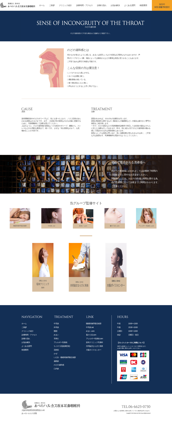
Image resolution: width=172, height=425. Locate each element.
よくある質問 (129, 5)
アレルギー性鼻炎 (60, 349)
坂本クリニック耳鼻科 (94, 349)
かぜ (55, 360)
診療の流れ (101, 5)
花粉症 (56, 356)
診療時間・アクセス (84, 5)
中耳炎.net (90, 334)
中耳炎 (56, 330)
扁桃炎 (56, 367)
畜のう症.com (91, 341)
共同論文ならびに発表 (94, 352)
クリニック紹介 (65, 5)
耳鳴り (56, 345)
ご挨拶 (52, 5)
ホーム (42, 5)
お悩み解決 (115, 5)
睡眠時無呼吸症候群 (93, 330)
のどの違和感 (59, 371)
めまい (56, 341)
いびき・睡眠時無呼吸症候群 (65, 364)
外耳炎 (56, 334)
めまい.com (90, 337)
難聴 (55, 337)
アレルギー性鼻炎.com (94, 345)
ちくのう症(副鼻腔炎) (62, 352)
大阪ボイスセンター (93, 356)
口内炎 (56, 375)
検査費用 (143, 5)
